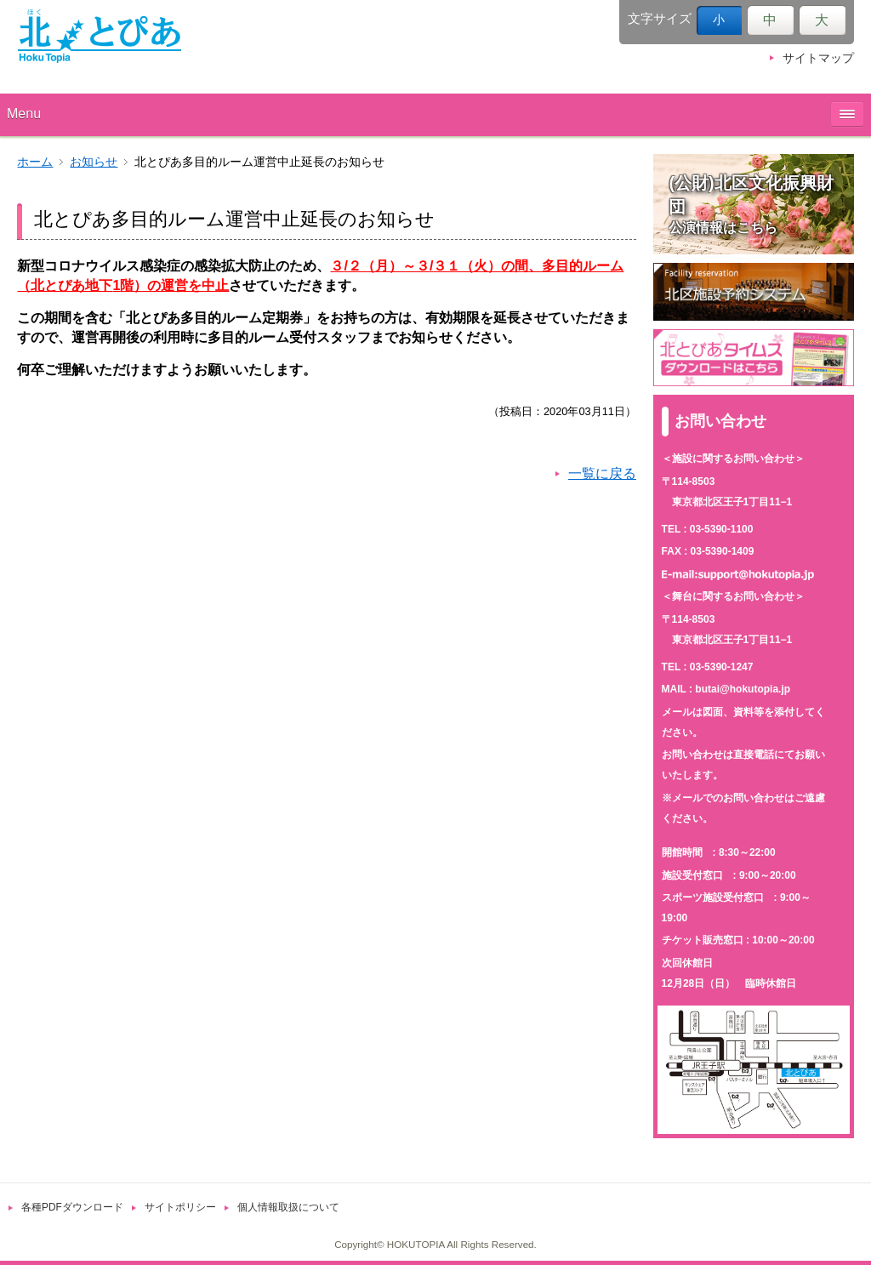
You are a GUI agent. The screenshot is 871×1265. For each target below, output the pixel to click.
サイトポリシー (180, 1207)
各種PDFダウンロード (72, 1207)
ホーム (35, 162)
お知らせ (93, 162)
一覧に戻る (602, 473)
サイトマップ (818, 58)
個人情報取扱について (288, 1207)
